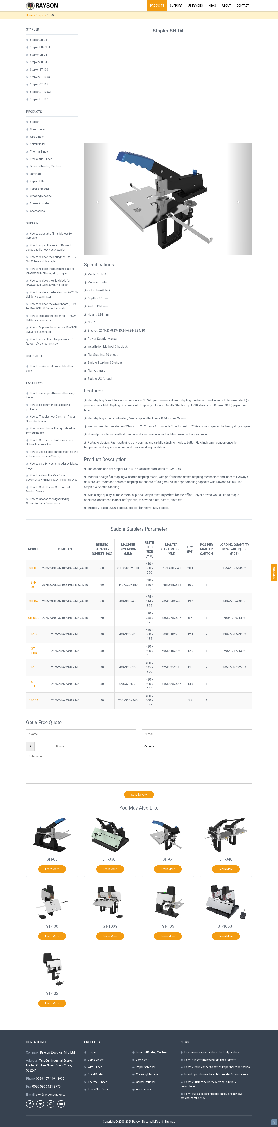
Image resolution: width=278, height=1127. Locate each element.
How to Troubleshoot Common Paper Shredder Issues (217, 1067)
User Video (195, 5)
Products (157, 5)
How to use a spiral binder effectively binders (211, 1052)
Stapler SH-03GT (40, 47)
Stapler (40, 15)
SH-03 (33, 568)
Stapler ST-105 (39, 84)
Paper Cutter (38, 181)
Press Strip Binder (41, 158)
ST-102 (33, 700)
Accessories (37, 210)
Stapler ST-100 (39, 69)
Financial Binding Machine (45, 166)
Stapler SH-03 (38, 39)
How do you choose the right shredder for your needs (216, 1074)
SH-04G (33, 618)
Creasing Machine (41, 196)
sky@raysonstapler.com (52, 1094)
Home (29, 15)
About (226, 5)
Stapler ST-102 (39, 99)
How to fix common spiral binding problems (210, 1059)
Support (176, 5)
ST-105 (33, 667)
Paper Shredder (39, 188)
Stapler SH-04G (39, 62)
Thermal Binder (39, 151)
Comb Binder (38, 129)
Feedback (274, 572)
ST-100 (33, 634)
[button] (96, 199)
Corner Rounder (39, 203)
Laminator (36, 173)
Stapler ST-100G (40, 76)
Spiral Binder (37, 144)
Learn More (52, 869)
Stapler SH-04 (38, 54)
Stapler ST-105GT (41, 91)
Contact (243, 5)
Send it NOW (139, 794)
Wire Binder (37, 136)
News (212, 5)
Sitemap (170, 1121)
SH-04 (33, 601)
